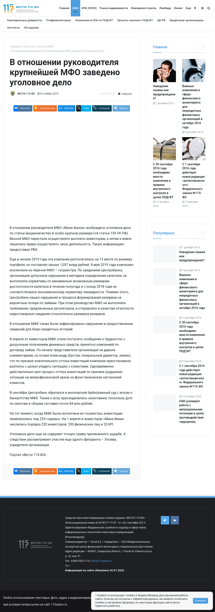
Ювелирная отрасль (143, 8)
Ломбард (165, 8)
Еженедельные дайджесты (24, 20)
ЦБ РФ (161, 20)
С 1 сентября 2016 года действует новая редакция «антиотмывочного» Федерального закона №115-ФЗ (193, 181)
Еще (188, 8)
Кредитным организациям (186, 20)
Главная (64, 8)
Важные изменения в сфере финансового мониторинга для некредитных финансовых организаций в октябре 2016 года (192, 291)
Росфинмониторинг (58, 20)
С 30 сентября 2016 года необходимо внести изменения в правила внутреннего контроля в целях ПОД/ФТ (163, 181)
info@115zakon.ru (102, 560)
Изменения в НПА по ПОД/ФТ (94, 20)
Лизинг (178, 8)
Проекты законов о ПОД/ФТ (135, 20)
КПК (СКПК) (89, 8)
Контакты (13, 27)
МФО (75, 8)
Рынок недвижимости (114, 8)
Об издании (31, 27)
